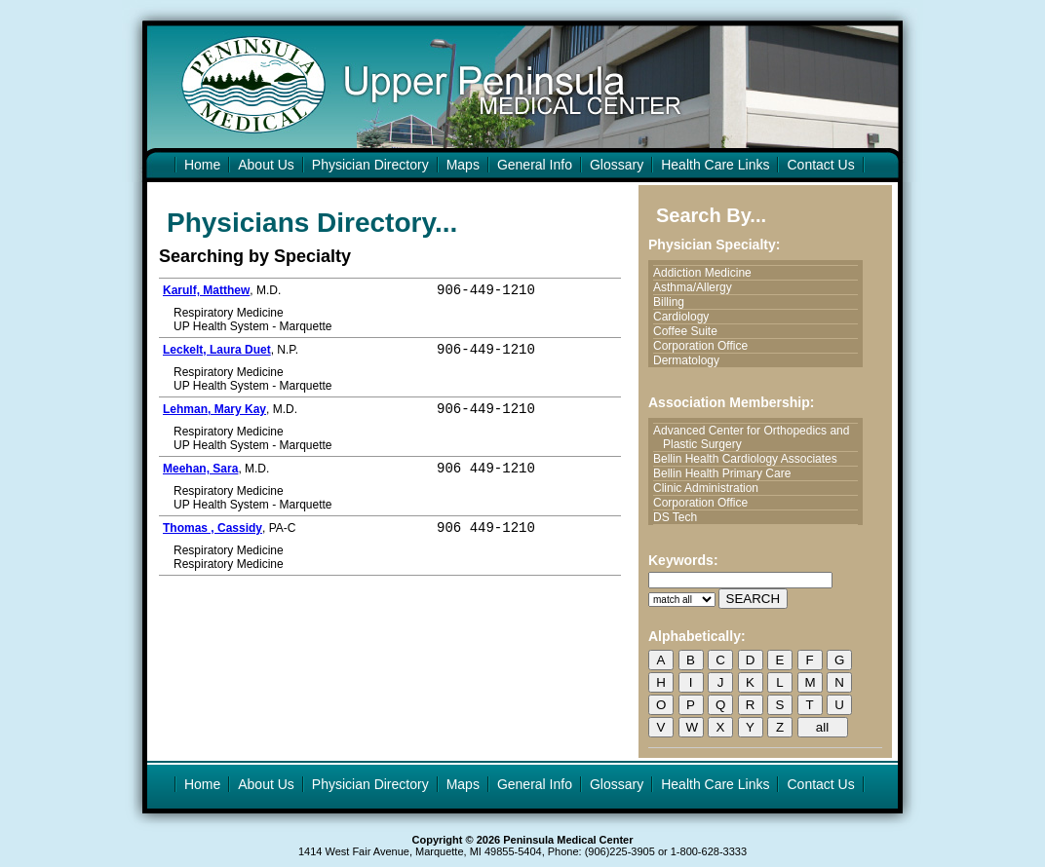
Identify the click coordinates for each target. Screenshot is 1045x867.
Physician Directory (370, 164)
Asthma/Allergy (697, 287)
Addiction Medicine (707, 273)
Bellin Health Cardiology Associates (750, 459)
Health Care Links (715, 164)
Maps (463, 164)
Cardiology (686, 316)
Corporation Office (705, 346)
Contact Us (820, 164)
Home (202, 164)
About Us (266, 164)
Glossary (616, 164)
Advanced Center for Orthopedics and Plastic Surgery (756, 437)
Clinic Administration (710, 488)
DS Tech (680, 517)
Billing (673, 302)
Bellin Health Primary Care (727, 473)
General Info (534, 164)
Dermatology (691, 360)
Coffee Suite (690, 331)
